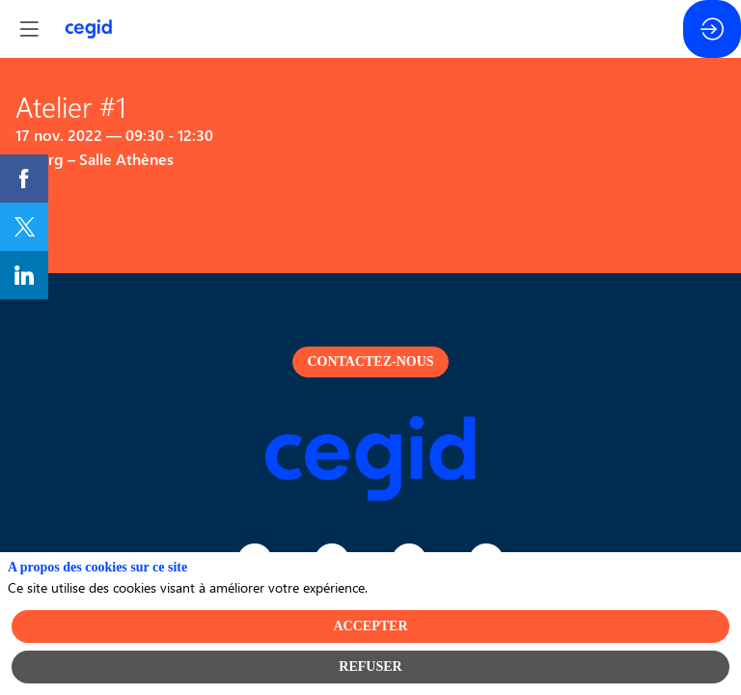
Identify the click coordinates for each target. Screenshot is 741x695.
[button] (29, 29)
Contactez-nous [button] (370, 361)
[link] (24, 178)
